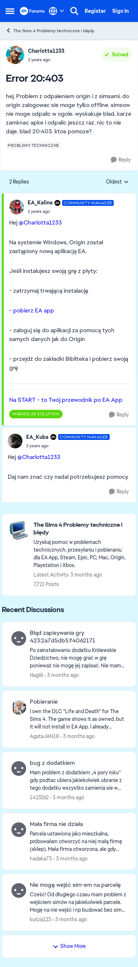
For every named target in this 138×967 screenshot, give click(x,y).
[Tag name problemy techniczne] (33, 145)
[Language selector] (56, 11)
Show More (69, 946)
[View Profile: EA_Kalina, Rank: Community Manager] (16, 207)
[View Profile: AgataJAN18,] (18, 707)
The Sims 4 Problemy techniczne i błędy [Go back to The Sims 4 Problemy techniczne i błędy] (50, 30)
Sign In (120, 11)
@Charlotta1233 (40, 222)
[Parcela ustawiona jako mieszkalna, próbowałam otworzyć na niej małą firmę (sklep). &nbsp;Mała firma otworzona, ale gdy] (78, 841)
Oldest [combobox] (117, 182)
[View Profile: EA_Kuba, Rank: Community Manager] (15, 441)
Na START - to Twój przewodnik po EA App (66, 400)
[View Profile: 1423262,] (18, 768)
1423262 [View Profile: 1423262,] (39, 797)
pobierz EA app (33, 310)
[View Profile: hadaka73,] (18, 829)
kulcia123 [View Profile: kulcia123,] (40, 919)
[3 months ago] (62, 675)
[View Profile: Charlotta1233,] (15, 55)
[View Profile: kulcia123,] (18, 890)
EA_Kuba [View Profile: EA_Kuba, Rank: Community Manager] (37, 437)
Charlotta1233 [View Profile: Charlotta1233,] (46, 51)
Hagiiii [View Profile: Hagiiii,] (36, 675)
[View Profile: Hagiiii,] (18, 638)
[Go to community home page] (32, 11)
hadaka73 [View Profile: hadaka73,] (41, 858)
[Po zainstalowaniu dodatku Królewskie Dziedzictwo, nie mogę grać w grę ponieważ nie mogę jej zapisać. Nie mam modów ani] (78, 658)
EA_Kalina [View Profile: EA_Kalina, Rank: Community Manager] (40, 202)
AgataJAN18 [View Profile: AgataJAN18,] (44, 736)
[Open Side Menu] (10, 10)
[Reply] (120, 160)
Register (95, 11)
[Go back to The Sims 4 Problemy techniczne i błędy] (80, 529)
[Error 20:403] (71, 211)
